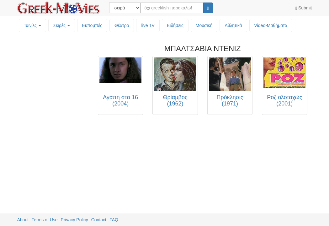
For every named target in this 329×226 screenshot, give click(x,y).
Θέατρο (121, 25)
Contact (98, 219)
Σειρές (61, 25)
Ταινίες (32, 25)
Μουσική (204, 25)
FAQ (113, 219)
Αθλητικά (233, 25)
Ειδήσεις (175, 25)
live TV (148, 25)
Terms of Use (44, 219)
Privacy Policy (74, 219)
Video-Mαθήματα (270, 25)
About (23, 219)
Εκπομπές (92, 25)
